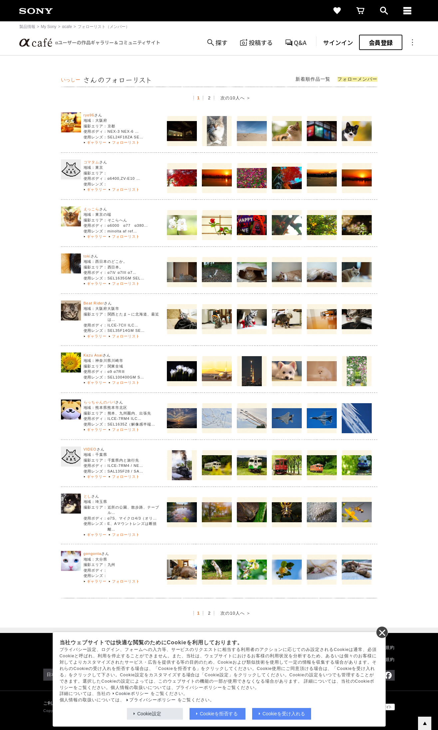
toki (87, 256)
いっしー (71, 79)
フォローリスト (126, 142)
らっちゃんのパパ (100, 402)
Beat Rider (94, 303)
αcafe (67, 26)
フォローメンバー (357, 79)
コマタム (92, 162)
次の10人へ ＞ (235, 97)
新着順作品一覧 (312, 79)
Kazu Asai (93, 355)
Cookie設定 (149, 713)
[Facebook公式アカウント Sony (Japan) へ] (388, 675)
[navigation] (407, 10)
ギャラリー (97, 142)
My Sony (49, 26)
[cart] (360, 10)
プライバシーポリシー (152, 700)
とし (88, 496)
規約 (390, 647)
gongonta (93, 554)
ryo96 (89, 115)
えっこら (92, 209)
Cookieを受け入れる (283, 713)
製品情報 (27, 26)
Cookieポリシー (132, 693)
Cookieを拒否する (219, 713)
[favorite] (337, 10)
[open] (384, 10)
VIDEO (90, 449)
